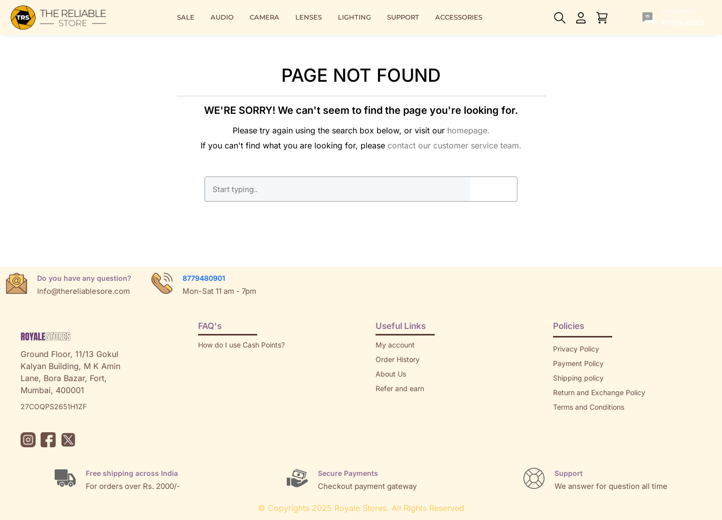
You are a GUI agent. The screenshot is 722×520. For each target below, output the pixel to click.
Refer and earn (400, 388)
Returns (388, 403)
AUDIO (222, 17)
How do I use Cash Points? (241, 344)
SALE (186, 17)
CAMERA (264, 17)
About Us (391, 374)
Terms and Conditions (588, 407)
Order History (398, 359)
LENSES (308, 17)
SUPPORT (403, 17)
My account (395, 344)
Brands (564, 436)
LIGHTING (354, 17)
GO (493, 189)
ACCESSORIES (458, 17)
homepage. (468, 130)
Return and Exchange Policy (599, 392)
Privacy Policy (576, 348)
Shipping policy (578, 378)
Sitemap (566, 421)
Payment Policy (578, 363)
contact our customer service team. (454, 145)
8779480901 (204, 278)
